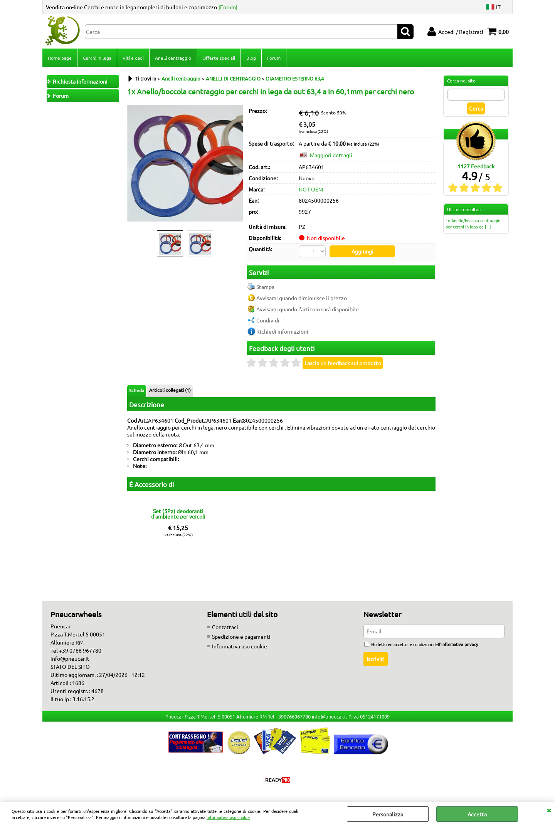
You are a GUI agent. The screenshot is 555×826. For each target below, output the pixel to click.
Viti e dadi (133, 58)
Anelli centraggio (173, 58)
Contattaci (225, 626)
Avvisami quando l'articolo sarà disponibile (307, 309)
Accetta (477, 814)
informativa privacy (459, 644)
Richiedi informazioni (282, 331)
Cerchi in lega (97, 58)
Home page (60, 58)
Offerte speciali (218, 58)
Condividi (267, 320)
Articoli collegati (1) (170, 390)
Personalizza (387, 814)
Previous (132, 174)
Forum (274, 58)
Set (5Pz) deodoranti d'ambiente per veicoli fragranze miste (178, 513)
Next (238, 174)
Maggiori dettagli (331, 154)
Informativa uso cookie (228, 817)
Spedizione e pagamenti (241, 636)
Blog (251, 58)
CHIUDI (549, 810)
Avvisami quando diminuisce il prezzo (301, 297)
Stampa (265, 286)
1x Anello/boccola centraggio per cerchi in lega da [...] (473, 223)
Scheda (136, 390)
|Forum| (228, 6)
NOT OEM (311, 189)
